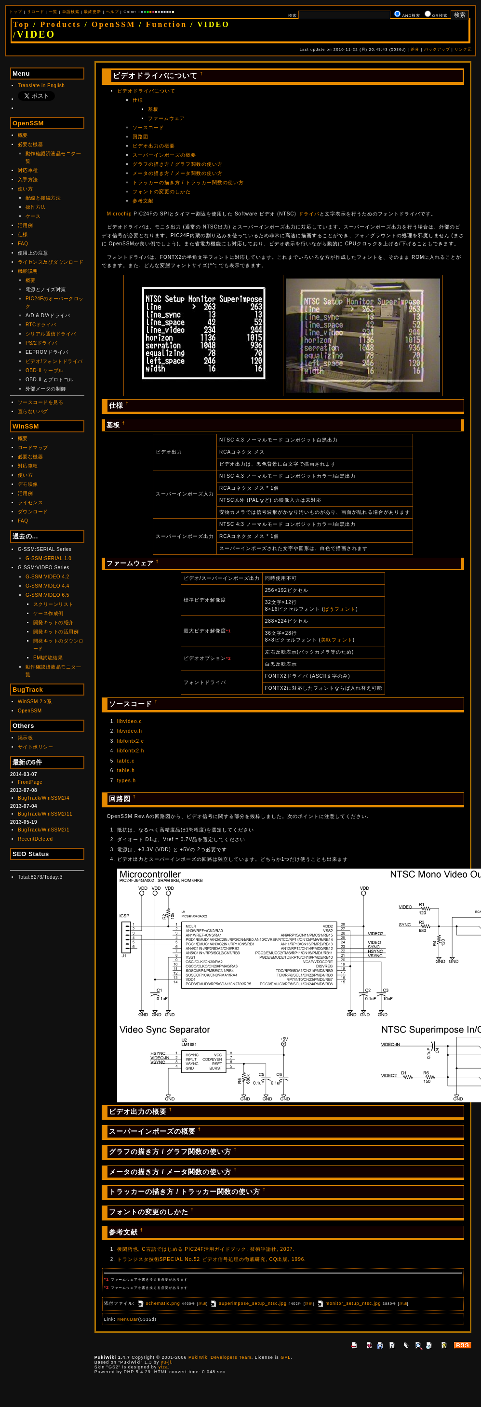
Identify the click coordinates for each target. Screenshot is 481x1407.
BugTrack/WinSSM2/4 (43, 798)
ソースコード (148, 127)
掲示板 (25, 737)
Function (166, 24)
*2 (228, 658)
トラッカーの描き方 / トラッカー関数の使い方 (188, 182)
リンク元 (463, 49)
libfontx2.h (131, 750)
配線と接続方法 (43, 198)
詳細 (202, 1303)
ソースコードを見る (41, 402)
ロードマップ (33, 447)
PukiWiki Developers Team (220, 1357)
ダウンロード (33, 511)
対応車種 (28, 170)
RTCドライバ (41, 324)
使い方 (25, 188)
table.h (126, 770)
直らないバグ (33, 411)
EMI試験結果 (48, 657)
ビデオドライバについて (146, 91)
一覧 (53, 12)
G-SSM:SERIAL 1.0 (48, 558)
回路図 (140, 136)
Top (21, 24)
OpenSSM (113, 24)
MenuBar (127, 1319)
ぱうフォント (340, 609)
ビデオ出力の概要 (154, 145)
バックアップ (437, 49)
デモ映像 (28, 484)
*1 (228, 631)
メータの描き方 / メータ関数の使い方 (178, 173)
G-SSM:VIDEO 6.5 (47, 595)
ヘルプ (112, 12)
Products (60, 24)
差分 (415, 49)
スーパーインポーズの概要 (164, 155)
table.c (125, 761)
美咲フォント (337, 640)
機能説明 (28, 271)
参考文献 (143, 200)
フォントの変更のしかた (162, 191)
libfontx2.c (130, 741)
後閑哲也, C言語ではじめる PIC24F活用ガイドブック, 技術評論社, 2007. (206, 1249)
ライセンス (30, 502)
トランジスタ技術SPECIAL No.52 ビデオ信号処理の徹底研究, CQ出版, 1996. (211, 1259)
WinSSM (26, 426)
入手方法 (28, 179)
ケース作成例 (48, 613)
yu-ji (166, 1362)
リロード (35, 12)
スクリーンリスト (53, 604)
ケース (33, 216)
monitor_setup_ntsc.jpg (348, 1303)
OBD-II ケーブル (45, 370)
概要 (23, 135)
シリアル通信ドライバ (51, 333)
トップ (15, 12)
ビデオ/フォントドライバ (54, 361)
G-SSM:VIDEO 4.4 (47, 586)
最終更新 (92, 12)
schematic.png (158, 1303)
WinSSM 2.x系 (35, 701)
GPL (286, 1357)
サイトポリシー (35, 747)
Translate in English (41, 85)
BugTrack (28, 689)
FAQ (23, 243)
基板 (153, 109)
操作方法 (36, 207)
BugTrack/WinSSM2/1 (43, 829)
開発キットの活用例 (56, 631)
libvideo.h (129, 731)
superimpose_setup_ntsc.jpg (248, 1303)
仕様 (23, 234)
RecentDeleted (35, 839)
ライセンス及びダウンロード (51, 262)
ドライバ (309, 213)
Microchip (119, 213)
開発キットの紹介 (53, 622)
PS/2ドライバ (41, 343)
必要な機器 (30, 144)
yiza (163, 1367)
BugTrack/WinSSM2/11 (45, 814)
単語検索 (71, 12)
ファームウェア (166, 118)
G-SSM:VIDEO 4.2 (47, 576)
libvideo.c (129, 721)
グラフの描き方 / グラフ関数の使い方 (178, 164)
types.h (126, 780)
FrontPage (30, 782)
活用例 (25, 225)
